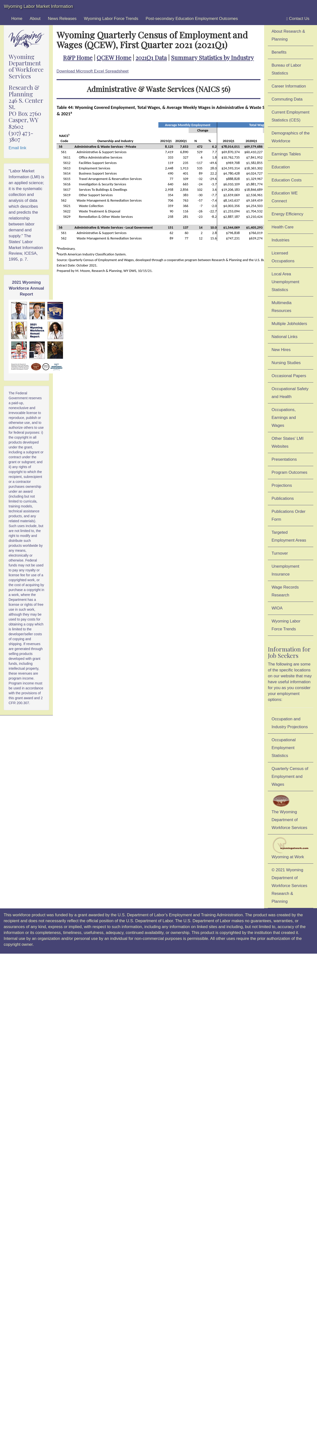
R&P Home (77, 57)
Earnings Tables (286, 154)
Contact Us (297, 18)
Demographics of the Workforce (291, 137)
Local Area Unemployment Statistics (285, 282)
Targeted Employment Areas (289, 536)
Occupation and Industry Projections (290, 723)
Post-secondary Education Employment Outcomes (192, 18)
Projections (282, 485)
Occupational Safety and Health (290, 392)
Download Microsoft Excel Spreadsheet (93, 71)
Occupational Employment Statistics (284, 748)
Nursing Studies (286, 362)
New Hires (281, 349)
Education (281, 167)
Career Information (289, 86)
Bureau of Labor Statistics (286, 69)
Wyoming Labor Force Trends (111, 18)
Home (16, 18)
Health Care (283, 227)
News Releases (62, 18)
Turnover (280, 553)
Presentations (284, 459)
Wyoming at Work (291, 848)
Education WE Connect (285, 197)
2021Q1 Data (151, 57)
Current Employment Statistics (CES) (290, 116)
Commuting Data (287, 99)
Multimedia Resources (281, 306)
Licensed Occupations (283, 257)
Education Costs (287, 180)
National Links (284, 336)
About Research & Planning (288, 35)
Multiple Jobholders (289, 323)
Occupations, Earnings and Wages (284, 417)
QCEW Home (114, 57)
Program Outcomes (289, 472)
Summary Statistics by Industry (212, 57)
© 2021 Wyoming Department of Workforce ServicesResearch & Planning (289, 886)
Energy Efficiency (287, 214)
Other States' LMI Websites (287, 442)
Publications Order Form (288, 515)
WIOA (277, 608)
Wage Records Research (285, 591)
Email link (17, 148)
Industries (280, 240)
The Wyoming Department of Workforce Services (289, 812)
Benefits (279, 52)
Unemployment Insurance (285, 570)
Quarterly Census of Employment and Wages (290, 776)
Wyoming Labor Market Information (38, 6)
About (35, 18)
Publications (283, 498)
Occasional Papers (289, 375)
